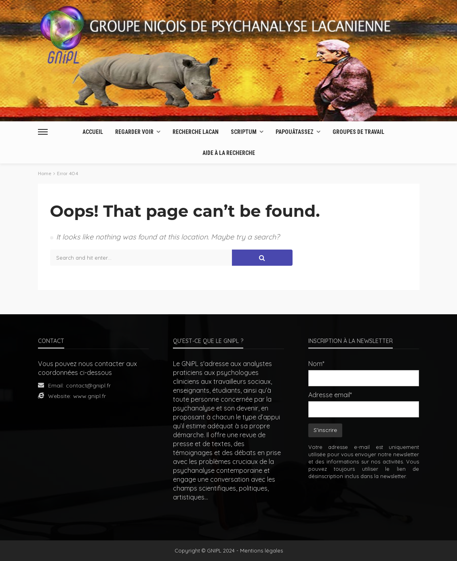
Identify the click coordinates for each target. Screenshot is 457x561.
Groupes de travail (358, 132)
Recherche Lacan (196, 132)
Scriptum (244, 132)
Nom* (316, 364)
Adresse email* (330, 395)
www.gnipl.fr (89, 396)
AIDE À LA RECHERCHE (228, 153)
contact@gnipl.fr (88, 385)
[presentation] (369, 504)
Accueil (92, 132)
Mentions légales (261, 550)
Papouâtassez (295, 132)
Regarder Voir (134, 132)
